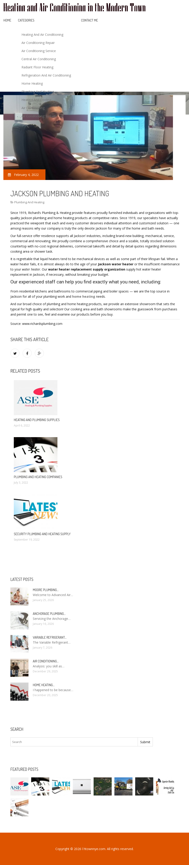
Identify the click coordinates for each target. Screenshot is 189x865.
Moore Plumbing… (46, 590)
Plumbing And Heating (37, 91)
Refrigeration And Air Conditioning (46, 75)
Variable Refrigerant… (49, 637)
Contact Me (89, 20)
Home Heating (32, 83)
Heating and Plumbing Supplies (37, 420)
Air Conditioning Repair (38, 43)
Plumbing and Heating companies (38, 477)
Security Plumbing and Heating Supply (42, 534)
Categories (26, 20)
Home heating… (43, 685)
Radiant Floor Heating (37, 67)
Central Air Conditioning (38, 59)
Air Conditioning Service (38, 51)
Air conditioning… (46, 661)
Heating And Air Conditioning (42, 34)
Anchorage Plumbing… (49, 613)
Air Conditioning (33, 108)
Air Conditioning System (38, 116)
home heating (83, 296)
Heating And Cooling (36, 100)
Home (7, 20)
